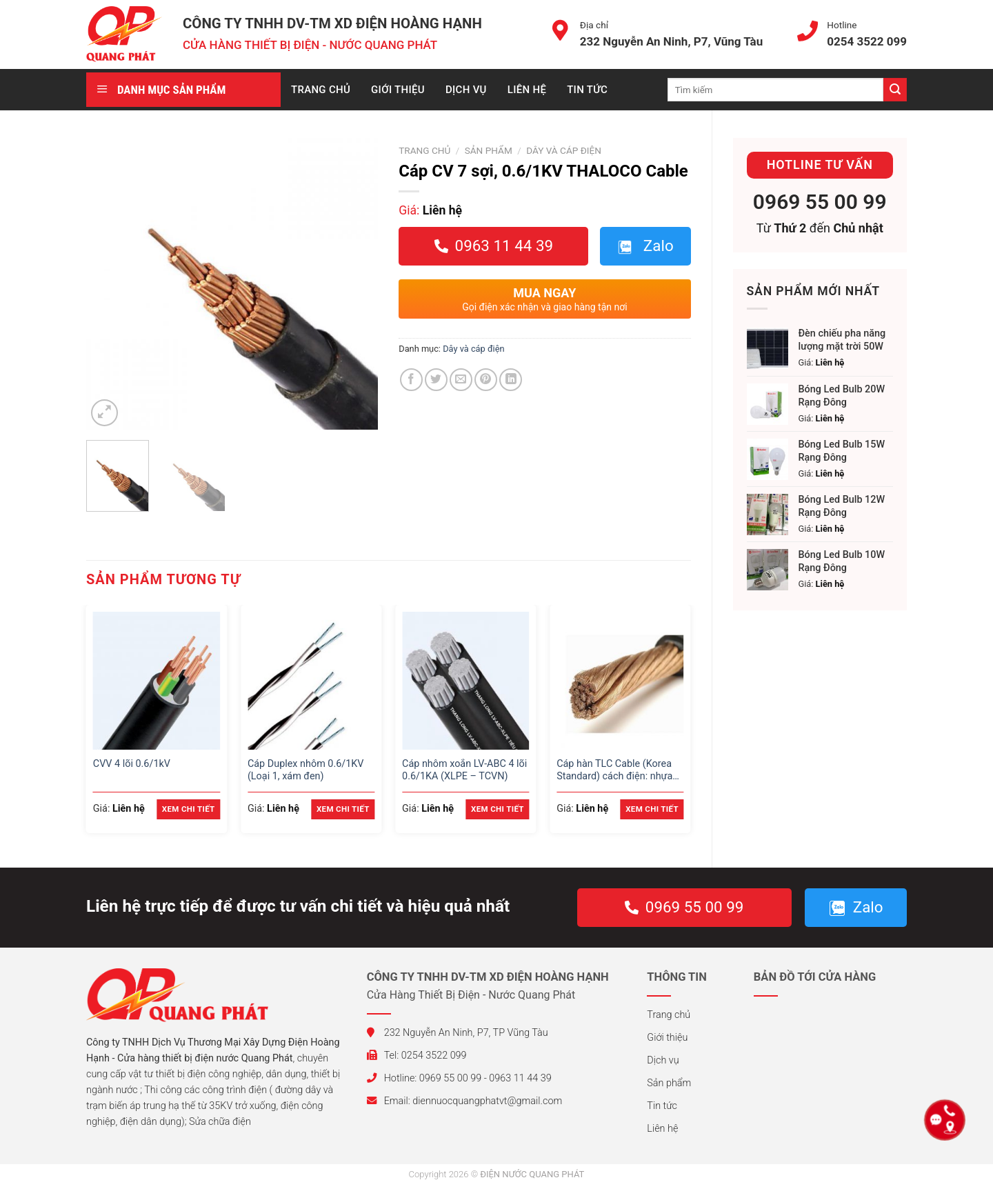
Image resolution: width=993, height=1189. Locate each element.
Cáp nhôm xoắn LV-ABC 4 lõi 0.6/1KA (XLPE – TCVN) (464, 770)
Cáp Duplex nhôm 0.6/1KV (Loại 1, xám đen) (306, 770)
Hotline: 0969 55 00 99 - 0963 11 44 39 (459, 1078)
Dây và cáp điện (563, 150)
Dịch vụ (466, 89)
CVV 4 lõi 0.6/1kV (131, 764)
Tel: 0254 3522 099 (417, 1055)
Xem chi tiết (188, 809)
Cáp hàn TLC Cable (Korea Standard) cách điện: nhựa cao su (614, 770)
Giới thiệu (398, 89)
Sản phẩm (488, 150)
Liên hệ (527, 89)
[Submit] (895, 89)
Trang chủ (320, 89)
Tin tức (587, 89)
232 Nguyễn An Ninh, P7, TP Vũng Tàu (457, 1033)
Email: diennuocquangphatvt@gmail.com (465, 1101)
